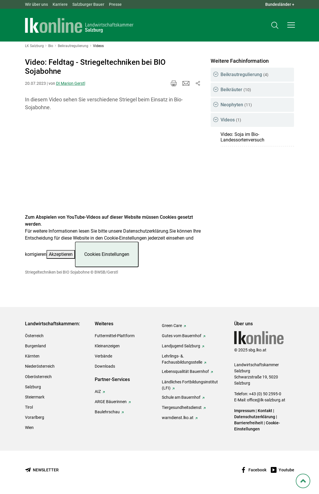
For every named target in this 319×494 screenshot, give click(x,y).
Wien (29, 427)
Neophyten (236, 104)
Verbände (103, 356)
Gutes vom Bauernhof (181, 335)
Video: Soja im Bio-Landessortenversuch (242, 137)
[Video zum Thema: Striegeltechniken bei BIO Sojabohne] (113, 166)
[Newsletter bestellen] (42, 470)
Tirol (29, 407)
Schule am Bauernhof (181, 397)
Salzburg (33, 387)
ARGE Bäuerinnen (111, 401)
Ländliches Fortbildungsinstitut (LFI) (190, 385)
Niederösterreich (40, 366)
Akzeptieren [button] (61, 254)
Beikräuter (236, 89)
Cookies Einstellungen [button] (106, 254)
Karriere (60, 4)
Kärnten (32, 356)
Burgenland (35, 346)
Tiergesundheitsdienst (182, 407)
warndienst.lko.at (177, 417)
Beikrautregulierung (244, 74)
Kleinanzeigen (107, 346)
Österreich (34, 335)
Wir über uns (36, 4)
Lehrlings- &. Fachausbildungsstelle (182, 359)
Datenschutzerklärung (145, 231)
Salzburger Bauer (88, 4)
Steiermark (34, 397)
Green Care (172, 325)
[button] (291, 25)
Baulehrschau (107, 411)
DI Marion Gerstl (70, 83)
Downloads (105, 366)
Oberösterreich (38, 376)
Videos (231, 120)
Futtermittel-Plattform (115, 335)
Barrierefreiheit (248, 423)
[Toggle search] (274, 25)
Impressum (244, 410)
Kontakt (265, 410)
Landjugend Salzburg (181, 346)
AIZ (98, 391)
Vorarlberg (34, 417)
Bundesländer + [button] (279, 4)
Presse (115, 4)
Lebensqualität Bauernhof (185, 371)
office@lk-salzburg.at (266, 400)
